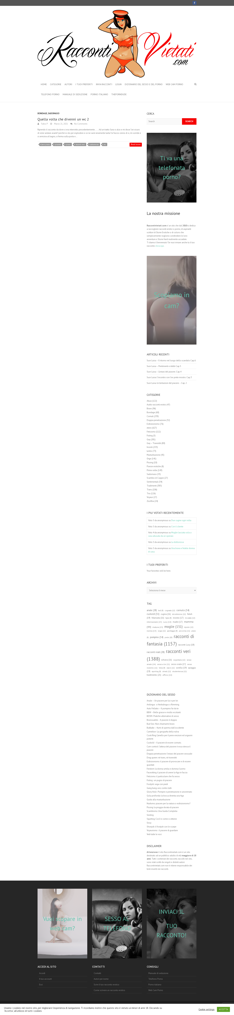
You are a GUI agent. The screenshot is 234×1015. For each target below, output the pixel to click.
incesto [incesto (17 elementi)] (178, 617)
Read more (136, 144)
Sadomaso (53, 113)
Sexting (150, 815)
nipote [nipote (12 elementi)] (188, 627)
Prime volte (152, 470)
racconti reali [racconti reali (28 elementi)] (156, 652)
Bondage (42, 113)
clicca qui (159, 246)
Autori (68, 84)
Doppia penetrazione (156, 420)
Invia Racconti (104, 84)
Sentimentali (152, 481)
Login (118, 84)
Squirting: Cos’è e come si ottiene (162, 819)
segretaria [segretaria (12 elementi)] (179, 660)
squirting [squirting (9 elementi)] (156, 671)
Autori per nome (101, 979)
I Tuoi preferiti (84, 84)
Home (44, 84)
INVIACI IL (171, 911)
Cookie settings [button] (206, 1009)
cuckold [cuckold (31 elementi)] (153, 613)
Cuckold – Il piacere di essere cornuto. (164, 742)
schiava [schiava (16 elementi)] (166, 659)
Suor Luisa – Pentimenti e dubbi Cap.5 (164, 366)
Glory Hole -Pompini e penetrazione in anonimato (169, 791)
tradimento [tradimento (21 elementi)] (154, 674)
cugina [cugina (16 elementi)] (166, 614)
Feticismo (151, 431)
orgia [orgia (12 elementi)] (162, 631)
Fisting (150, 435)
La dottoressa (177, 542)
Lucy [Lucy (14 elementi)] (167, 622)
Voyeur (150, 497)
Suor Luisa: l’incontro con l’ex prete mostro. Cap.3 (169, 377)
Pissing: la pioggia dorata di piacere (163, 807)
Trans (149, 489)
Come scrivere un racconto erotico (109, 990)
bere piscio (45, 144)
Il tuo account (45, 979)
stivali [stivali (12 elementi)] (166, 671)
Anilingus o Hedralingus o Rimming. (163, 704)
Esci (41, 984)
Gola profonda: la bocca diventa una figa (165, 795)
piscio (68, 144)
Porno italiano (99, 94)
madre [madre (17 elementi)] (178, 622)
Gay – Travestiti (154, 443)
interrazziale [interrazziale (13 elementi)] (154, 622)
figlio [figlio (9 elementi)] (168, 618)
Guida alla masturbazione (158, 799)
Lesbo (149, 451)
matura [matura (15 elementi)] (157, 627)
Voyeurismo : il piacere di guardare (162, 830)
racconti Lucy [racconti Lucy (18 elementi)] (186, 644)
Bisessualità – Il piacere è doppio (162, 720)
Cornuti (150, 416)
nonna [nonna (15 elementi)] (151, 630)
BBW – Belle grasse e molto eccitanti (164, 712)
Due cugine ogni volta (181, 520)
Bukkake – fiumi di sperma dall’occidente (165, 727)
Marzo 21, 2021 (61, 123)
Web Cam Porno (174, 84)
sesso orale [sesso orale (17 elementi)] (178, 664)
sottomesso (94, 144)
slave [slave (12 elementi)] (171, 668)
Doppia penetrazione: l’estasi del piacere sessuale (169, 753)
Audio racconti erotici (156, 404)
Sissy (149, 822)
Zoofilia (150, 501)
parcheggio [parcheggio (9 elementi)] (172, 631)
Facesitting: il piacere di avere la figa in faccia (167, 772)
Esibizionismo (153, 424)
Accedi (42, 973)
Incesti (150, 447)
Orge (149, 458)
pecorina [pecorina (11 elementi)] (184, 631)
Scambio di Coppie (155, 478)
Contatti (97, 973)
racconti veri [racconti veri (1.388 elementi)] (168, 655)
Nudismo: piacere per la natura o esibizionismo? (168, 803)
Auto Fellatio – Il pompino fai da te (163, 708)
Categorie (55, 84)
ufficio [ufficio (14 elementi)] (167, 675)
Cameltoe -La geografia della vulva (163, 731)
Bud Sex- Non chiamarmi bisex (161, 723)
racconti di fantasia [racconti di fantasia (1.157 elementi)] (170, 640)
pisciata (58, 144)
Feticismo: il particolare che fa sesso (163, 776)
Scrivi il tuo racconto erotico (106, 984)
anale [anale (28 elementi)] (152, 610)
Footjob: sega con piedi (157, 784)
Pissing (150, 462)
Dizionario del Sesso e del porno (143, 84)
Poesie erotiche (154, 466)
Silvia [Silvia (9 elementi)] (162, 668)
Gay (148, 439)
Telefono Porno (50, 94)
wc (105, 144)
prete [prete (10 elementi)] (168, 637)
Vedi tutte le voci (154, 834)
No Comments (80, 123)
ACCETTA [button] (223, 1009)
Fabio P (44, 123)
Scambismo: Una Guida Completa (162, 811)
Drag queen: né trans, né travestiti (162, 757)
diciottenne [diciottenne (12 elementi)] (179, 614)
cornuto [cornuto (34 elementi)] (182, 610)
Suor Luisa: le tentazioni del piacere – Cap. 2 (167, 383)
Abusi (149, 401)
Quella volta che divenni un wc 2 (63, 119)
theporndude (119, 94)
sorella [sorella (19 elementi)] (181, 667)
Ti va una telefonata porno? (171, 167)
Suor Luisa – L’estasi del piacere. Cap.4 (164, 371)
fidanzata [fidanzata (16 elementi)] (158, 617)
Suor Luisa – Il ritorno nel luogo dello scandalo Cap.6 (171, 360)
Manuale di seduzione (75, 94)
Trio (148, 493)
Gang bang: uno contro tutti (159, 788)
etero (149, 427)
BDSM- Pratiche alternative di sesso (163, 716)
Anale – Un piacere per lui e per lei (162, 700)
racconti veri (80, 144)
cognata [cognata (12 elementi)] (170, 610)
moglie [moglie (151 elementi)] (173, 626)
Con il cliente (177, 526)
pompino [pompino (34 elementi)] (156, 637)
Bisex (149, 408)
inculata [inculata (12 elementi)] (190, 618)
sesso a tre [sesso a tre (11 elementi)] (163, 664)
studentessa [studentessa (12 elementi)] (179, 671)
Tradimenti (152, 485)
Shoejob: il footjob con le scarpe (161, 826)
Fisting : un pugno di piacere (159, 780)
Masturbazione (153, 455)
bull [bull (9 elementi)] (160, 610)
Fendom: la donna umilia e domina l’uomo (166, 768)
